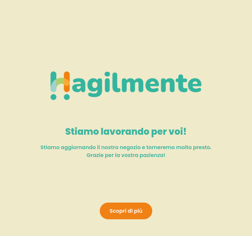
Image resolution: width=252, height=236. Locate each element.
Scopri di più (126, 211)
